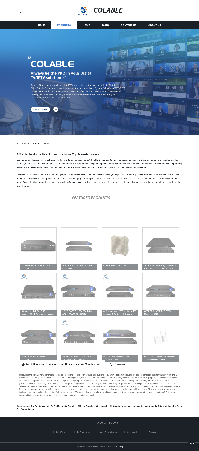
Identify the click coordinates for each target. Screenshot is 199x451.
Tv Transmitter (84, 432)
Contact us (128, 26)
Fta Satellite (155, 432)
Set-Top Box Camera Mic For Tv (41, 406)
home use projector (40, 143)
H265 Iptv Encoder (85, 406)
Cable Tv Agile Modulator (160, 406)
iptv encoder (133, 432)
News (86, 26)
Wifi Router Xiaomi (25, 409)
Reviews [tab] (117, 364)
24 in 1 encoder (101, 406)
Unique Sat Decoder (66, 406)
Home (41, 26)
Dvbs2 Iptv (21, 406)
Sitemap (119, 447)
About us (154, 26)
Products (64, 26)
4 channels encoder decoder (135, 406)
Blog (105, 26)
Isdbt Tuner (62, 432)
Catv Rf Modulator (109, 432)
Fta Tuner (177, 406)
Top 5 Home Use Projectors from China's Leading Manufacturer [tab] (61, 364)
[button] (19, 11)
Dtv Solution (115, 406)
